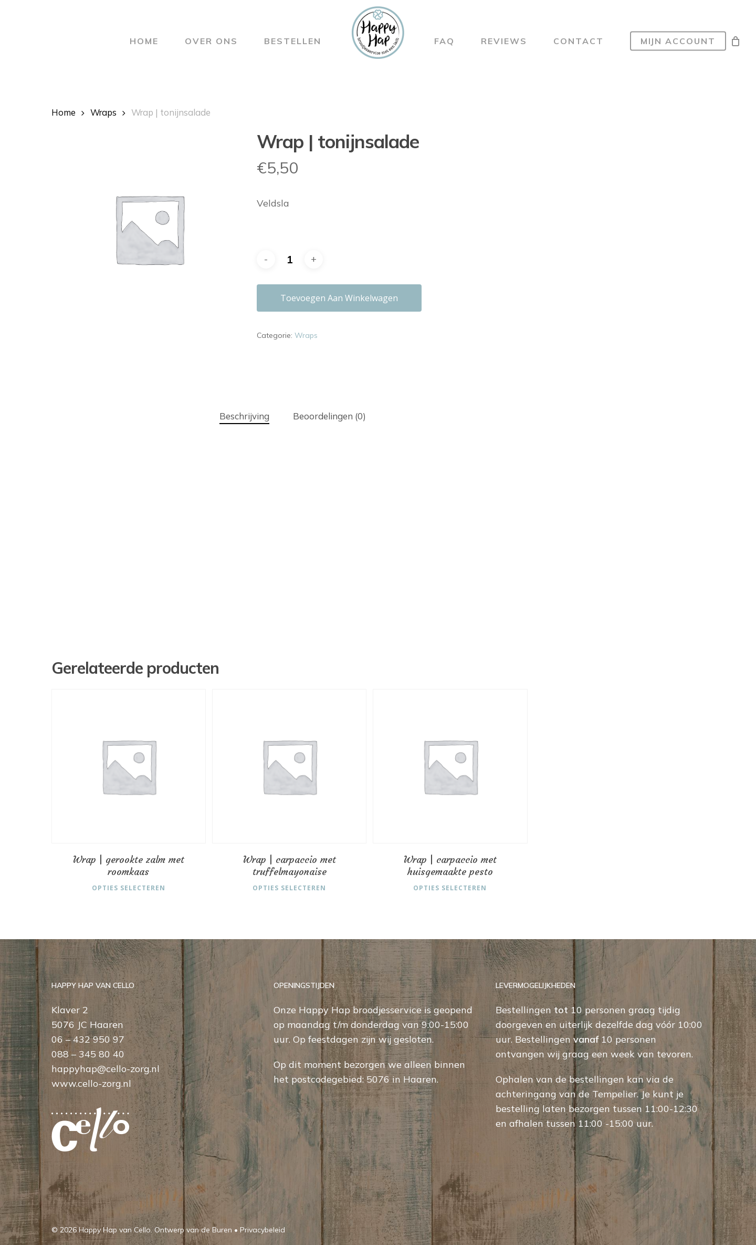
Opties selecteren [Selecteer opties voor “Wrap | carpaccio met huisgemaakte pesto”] (450, 885)
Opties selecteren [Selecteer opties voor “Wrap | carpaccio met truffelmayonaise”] (289, 885)
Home (63, 112)
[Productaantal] (290, 259)
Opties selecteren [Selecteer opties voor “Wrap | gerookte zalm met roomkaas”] (128, 885)
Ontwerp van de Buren (193, 1228)
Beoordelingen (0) (329, 415)
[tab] (244, 416)
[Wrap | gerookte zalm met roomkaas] (128, 766)
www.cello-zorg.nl (91, 1082)
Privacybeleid (262, 1228)
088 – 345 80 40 (87, 1053)
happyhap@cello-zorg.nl (105, 1068)
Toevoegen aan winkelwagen (339, 298)
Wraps (103, 112)
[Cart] (735, 41)
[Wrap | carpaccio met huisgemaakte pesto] (450, 766)
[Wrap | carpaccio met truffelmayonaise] (289, 766)
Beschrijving (244, 415)
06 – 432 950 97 (87, 1038)
